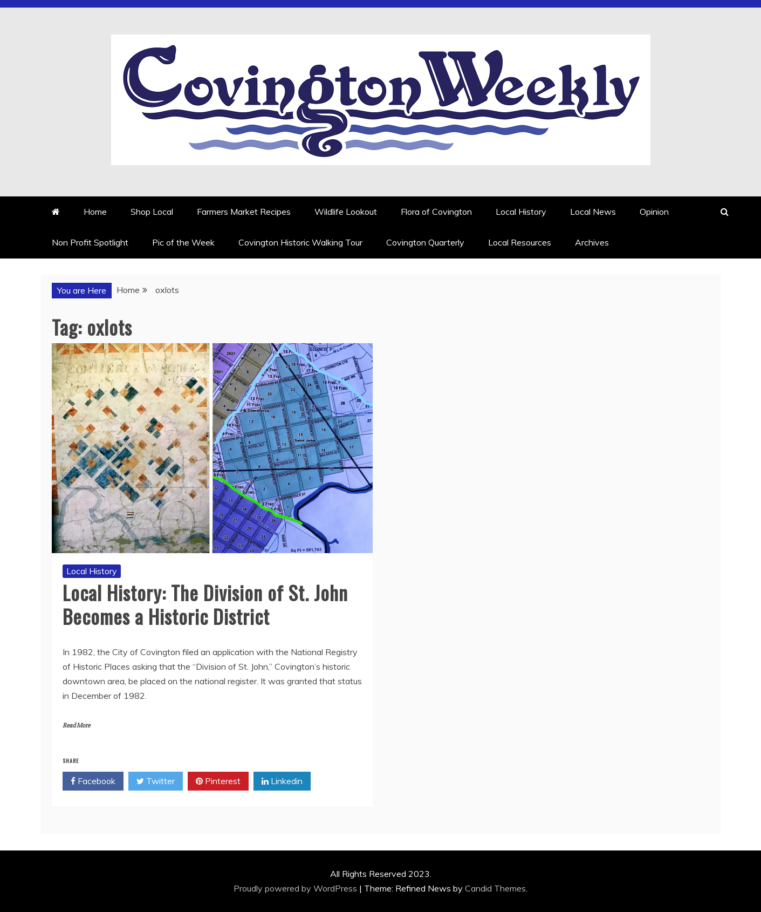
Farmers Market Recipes (244, 211)
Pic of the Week (183, 242)
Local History (521, 211)
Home (95, 211)
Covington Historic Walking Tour (300, 242)
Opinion (654, 211)
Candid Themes (495, 888)
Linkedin (282, 781)
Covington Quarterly (425, 242)
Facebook (93, 781)
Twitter (155, 781)
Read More (76, 726)
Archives (592, 242)
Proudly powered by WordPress (296, 888)
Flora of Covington (436, 211)
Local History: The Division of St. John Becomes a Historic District (205, 604)
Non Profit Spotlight (90, 242)
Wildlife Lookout (345, 211)
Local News (593, 211)
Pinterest (218, 781)
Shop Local (152, 211)
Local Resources (519, 242)
